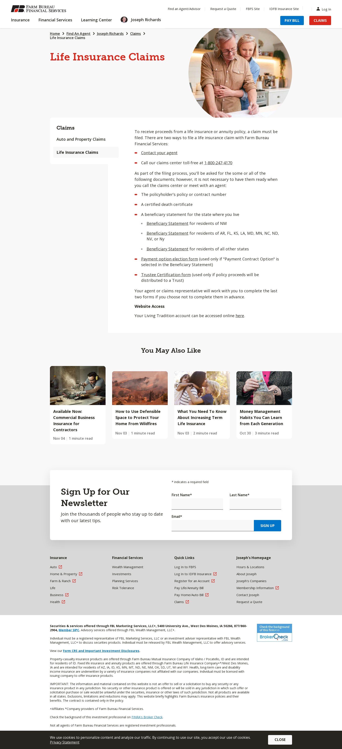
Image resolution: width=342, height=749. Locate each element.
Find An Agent (79, 33)
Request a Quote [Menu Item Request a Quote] (223, 9)
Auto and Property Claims (81, 139)
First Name (182, 494)
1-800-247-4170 (218, 162)
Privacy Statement (64, 742)
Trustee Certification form (166, 274)
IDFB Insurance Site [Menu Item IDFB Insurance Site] (284, 9)
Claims (135, 33)
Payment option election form (169, 259)
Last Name (240, 494)
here (240, 315)
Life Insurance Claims (67, 37)
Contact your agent (159, 152)
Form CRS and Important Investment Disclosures (101, 651)
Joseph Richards (110, 33)
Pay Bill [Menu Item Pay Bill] (292, 20)
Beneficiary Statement (167, 223)
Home (55, 33)
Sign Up (267, 525)
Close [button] (280, 739)
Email (177, 516)
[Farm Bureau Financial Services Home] (39, 8)
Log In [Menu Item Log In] (324, 9)
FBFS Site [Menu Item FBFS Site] (253, 9)
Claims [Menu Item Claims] (320, 20)
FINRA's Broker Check (147, 717)
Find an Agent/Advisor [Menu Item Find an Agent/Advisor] (184, 9)
